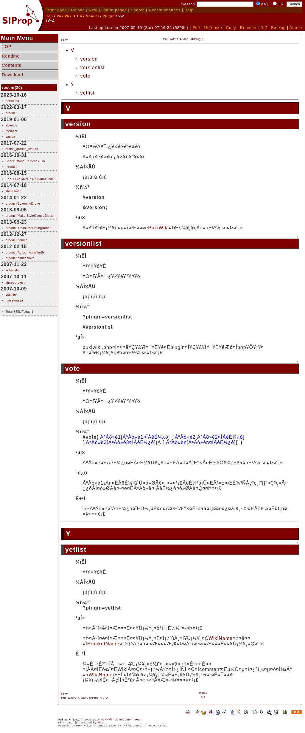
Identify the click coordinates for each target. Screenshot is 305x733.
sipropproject (15, 282)
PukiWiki (65, 16)
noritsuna (12, 101)
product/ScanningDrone (23, 203)
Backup (278, 27)
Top (49, 16)
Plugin (109, 16)
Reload (78, 10)
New (93, 10)
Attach (296, 27)
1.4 (79, 16)
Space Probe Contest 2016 (25, 161)
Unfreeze (213, 27)
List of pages (114, 10)
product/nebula (16, 240)
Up (203, 696)
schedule (12, 270)
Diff (263, 27)
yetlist (87, 92)
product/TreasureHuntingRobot (28, 228)
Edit (196, 27)
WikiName (220, 638)
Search (138, 10)
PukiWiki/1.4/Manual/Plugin (183, 39)
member (12, 131)
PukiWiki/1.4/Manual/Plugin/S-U (84, 697)
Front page (56, 10)
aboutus (11, 125)
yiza (101, 722)
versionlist (92, 67)
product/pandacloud (20, 258)
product (11, 113)
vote (85, 75)
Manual (92, 16)
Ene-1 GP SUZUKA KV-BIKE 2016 (30, 179)
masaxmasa (14, 300)
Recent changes (164, 10)
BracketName (103, 643)
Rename (248, 27)
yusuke (11, 294)
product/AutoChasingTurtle (25, 252)
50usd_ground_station (22, 149)
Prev (64, 39)
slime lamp (13, 191)
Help (188, 10)
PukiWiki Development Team (121, 719)
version (89, 58)
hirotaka (12, 166)
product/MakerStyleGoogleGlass (29, 215)
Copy (231, 27)
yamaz (10, 136)
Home (203, 692)
